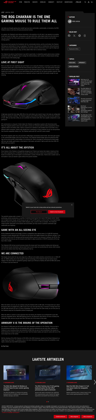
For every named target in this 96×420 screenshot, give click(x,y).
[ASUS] (78, 2)
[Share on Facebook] (69, 35)
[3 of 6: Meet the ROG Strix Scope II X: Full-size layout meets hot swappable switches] (79, 381)
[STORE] (20, 2)
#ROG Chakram (73, 66)
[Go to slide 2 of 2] (48, 401)
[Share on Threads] (84, 35)
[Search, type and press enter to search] (85, 2)
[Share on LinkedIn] (79, 35)
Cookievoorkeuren (60, 416)
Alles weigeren (74, 416)
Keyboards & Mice (74, 49)
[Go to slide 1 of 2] (47, 401)
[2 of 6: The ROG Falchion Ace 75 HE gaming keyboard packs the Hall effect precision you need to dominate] (47, 381)
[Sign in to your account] (88, 2)
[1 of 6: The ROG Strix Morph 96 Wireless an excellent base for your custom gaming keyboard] (16, 381)
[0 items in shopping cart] (92, 2)
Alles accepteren (87, 416)
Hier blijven (39, 212)
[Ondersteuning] (69, 2)
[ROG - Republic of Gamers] (9, 2)
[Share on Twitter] (74, 35)
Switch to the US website (56, 212)
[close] (72, 205)
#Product (82, 62)
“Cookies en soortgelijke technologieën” (10, 412)
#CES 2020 (72, 62)
